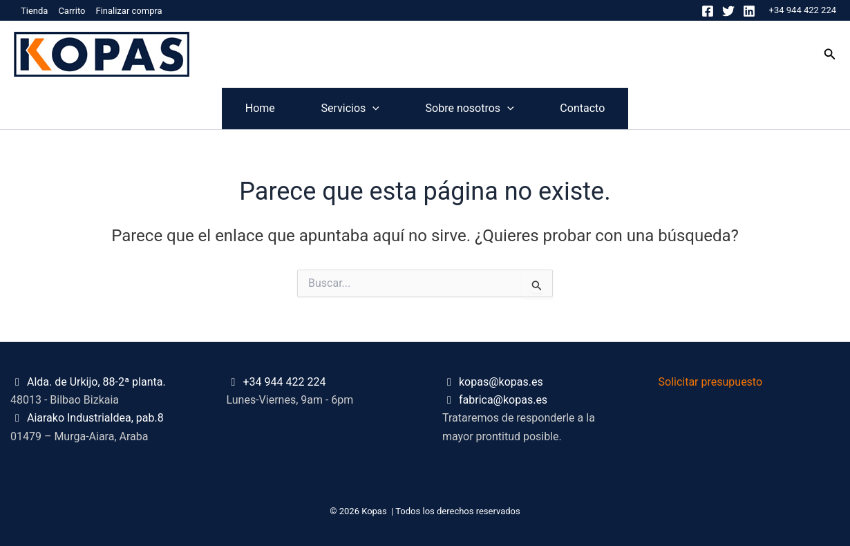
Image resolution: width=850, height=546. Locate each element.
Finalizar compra (128, 11)
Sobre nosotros (488, 108)
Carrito (71, 11)
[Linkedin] (749, 11)
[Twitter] (728, 11)
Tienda (34, 11)
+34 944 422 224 (802, 10)
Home (205, 108)
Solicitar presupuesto (711, 381)
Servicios (332, 108)
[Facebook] (707, 11)
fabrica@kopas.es (503, 399)
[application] (354, 108)
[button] (830, 54)
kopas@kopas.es (501, 381)
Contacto (637, 108)
